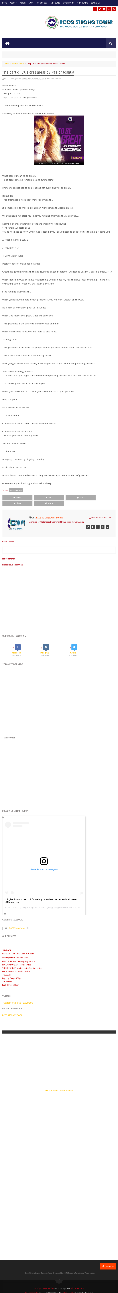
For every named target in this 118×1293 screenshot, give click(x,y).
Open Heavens (82, 3)
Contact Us (95, 3)
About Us (13, 3)
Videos (23, 3)
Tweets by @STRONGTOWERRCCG (17, 997)
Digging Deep (42, 3)
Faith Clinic (55, 3)
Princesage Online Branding (50, 1287)
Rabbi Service (18, 64)
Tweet (13, 497)
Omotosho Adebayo (84, 1287)
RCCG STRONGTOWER (12, 1009)
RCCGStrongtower (17, 922)
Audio (31, 3)
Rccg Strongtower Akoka (33, 902)
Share (36, 497)
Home (4, 3)
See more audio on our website (59, 1085)
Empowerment (68, 3)
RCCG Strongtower (62, 1282)
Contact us (108, 1260)
